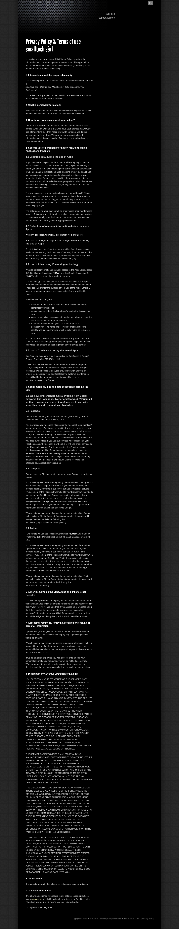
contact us (37, 899)
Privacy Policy (148, 918)
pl (150, 3)
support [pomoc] (107, 18)
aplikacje (110, 14)
